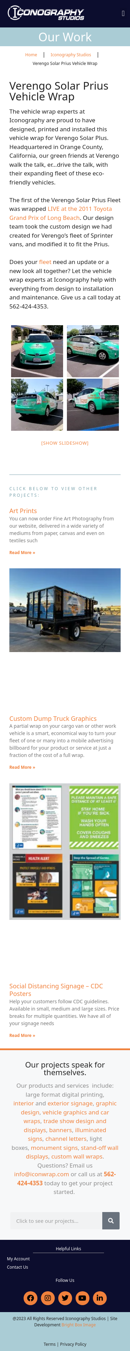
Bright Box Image (79, 1325)
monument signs (54, 1148)
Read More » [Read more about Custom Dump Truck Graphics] (22, 767)
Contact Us (17, 1267)
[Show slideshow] (65, 443)
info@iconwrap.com (41, 1174)
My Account (18, 1259)
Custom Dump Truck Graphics (53, 718)
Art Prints (23, 510)
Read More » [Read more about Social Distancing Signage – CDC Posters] (22, 1035)
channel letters (66, 1139)
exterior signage (70, 1103)
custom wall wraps (77, 1156)
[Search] (111, 1220)
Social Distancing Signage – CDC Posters (56, 990)
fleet (45, 262)
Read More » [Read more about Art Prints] (22, 552)
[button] (123, 13)
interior (23, 1103)
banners (60, 1130)
